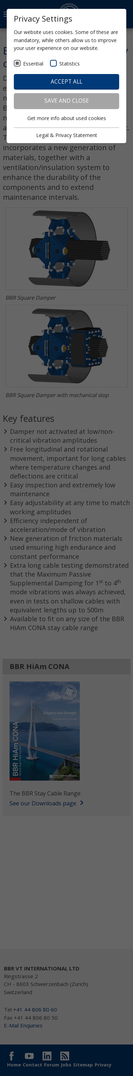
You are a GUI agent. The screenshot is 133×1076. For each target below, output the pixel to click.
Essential (33, 63)
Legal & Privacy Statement (66, 135)
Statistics (69, 63)
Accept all (66, 81)
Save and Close (66, 100)
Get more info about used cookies (66, 118)
